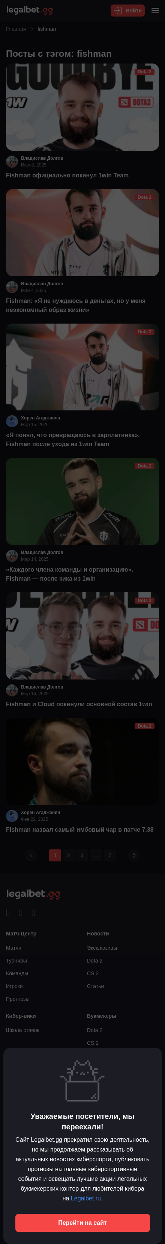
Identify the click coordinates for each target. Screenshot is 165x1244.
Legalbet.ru (86, 1198)
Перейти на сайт (82, 1223)
